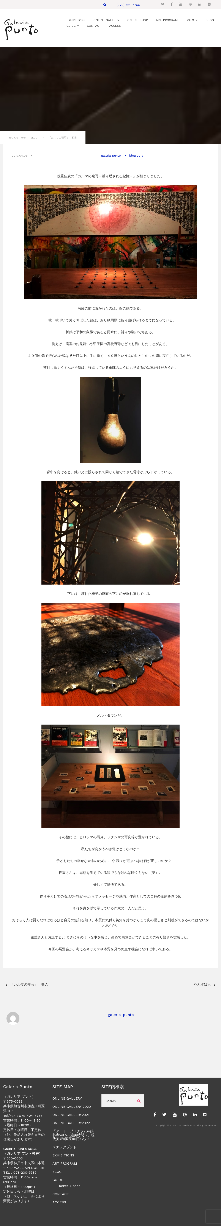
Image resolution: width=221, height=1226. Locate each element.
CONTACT (60, 1194)
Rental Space (70, 1185)
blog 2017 (136, 155)
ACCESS (59, 1202)
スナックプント (64, 1147)
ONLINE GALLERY (67, 1098)
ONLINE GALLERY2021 (70, 1114)
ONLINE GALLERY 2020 (71, 1106)
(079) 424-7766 (128, 4)
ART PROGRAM (64, 1163)
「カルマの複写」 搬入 (28, 984)
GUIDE (57, 1179)
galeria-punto (111, 155)
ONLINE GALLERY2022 (71, 1122)
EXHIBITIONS (63, 1155)
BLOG (57, 1171)
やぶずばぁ (203, 984)
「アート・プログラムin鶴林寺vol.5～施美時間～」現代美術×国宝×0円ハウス (73, 1134)
